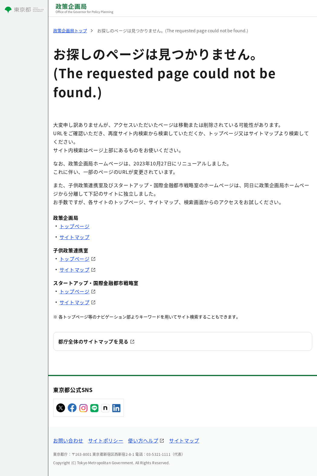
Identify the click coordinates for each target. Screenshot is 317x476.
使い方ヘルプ (143, 440)
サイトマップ (74, 237)
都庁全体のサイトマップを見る (93, 341)
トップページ (74, 226)
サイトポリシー (105, 440)
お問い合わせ (68, 440)
